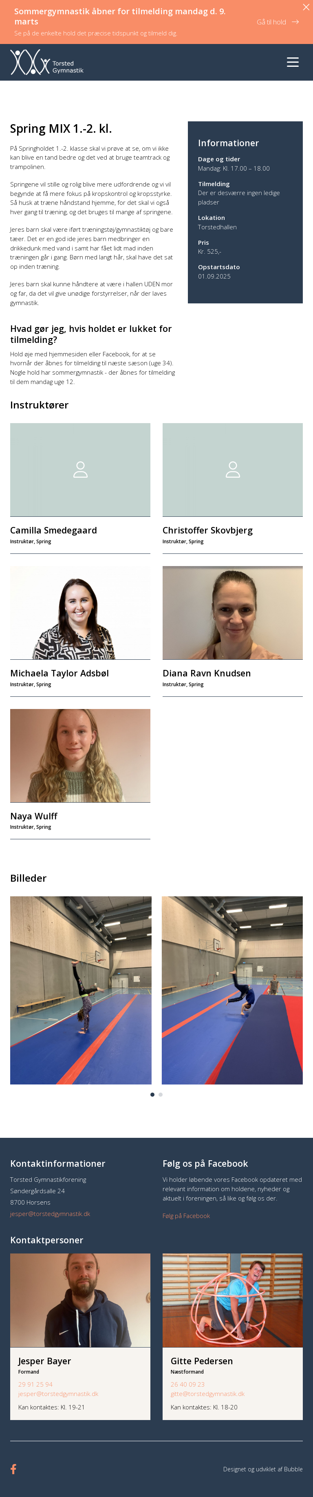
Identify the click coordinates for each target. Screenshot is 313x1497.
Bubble (293, 1469)
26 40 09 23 (188, 1384)
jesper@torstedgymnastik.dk (50, 1213)
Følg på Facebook (186, 1216)
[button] (152, 1095)
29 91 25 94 (35, 1384)
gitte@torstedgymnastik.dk (208, 1393)
